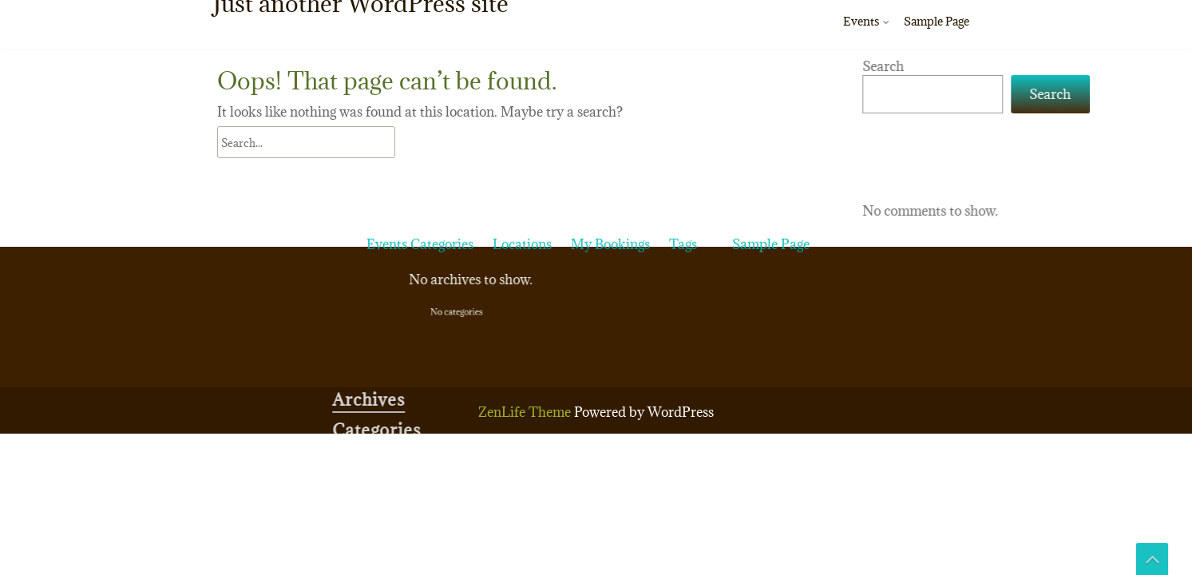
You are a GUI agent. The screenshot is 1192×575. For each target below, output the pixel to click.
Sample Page (936, 21)
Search (1007, 66)
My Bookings (610, 119)
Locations (522, 119)
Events (861, 21)
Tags (683, 119)
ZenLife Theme (526, 412)
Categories (441, 119)
